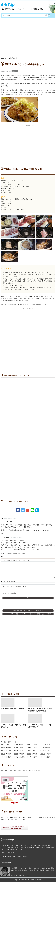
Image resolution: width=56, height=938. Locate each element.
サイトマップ (26, 875)
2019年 (43, 744)
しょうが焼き (5, 537)
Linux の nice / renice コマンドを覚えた (12, 708)
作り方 (31, 770)
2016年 (29, 747)
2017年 (16, 747)
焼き (2, 770)
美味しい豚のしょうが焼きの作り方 (24, 64)
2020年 (29, 744)
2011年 (43, 750)
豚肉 (6, 770)
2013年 (16, 750)
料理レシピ (13, 58)
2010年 (3, 754)
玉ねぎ (10, 770)
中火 (35, 770)
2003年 (43, 757)
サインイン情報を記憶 (9, 593)
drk (2, 518)
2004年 (29, 757)
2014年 (3, 750)
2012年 (29, 750)
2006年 (3, 757)
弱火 (39, 770)
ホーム (4, 58)
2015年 (43, 747)
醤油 (15, 770)
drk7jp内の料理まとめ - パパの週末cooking (15, 856)
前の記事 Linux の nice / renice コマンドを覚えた (28, 610)
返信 (2, 533)
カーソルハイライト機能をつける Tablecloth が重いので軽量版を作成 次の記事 (27, 614)
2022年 (3, 744)
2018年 (3, 747)
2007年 (43, 754)
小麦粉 (19, 770)
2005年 (16, 757)
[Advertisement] (17, 36)
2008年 (29, 754)
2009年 (16, 754)
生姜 (24, 770)
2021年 (16, 744)
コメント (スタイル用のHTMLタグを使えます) (15, 560)
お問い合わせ (16, 875)
